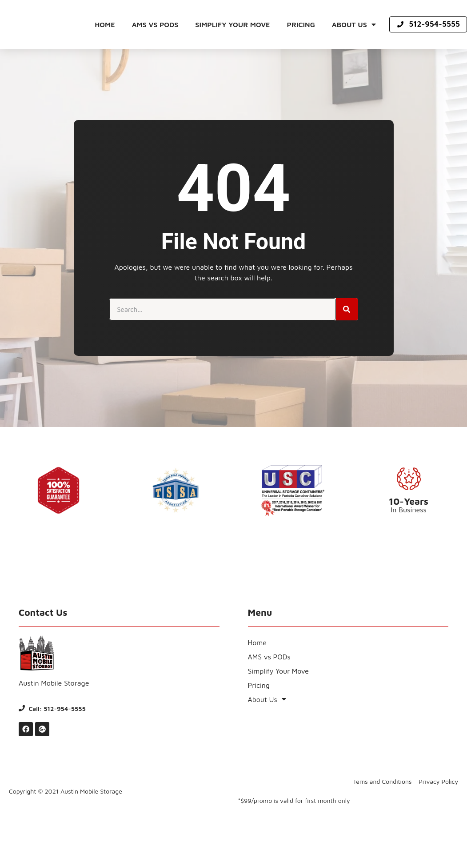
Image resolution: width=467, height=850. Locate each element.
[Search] (347, 309)
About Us (354, 24)
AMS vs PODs (155, 24)
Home (105, 24)
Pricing (301, 24)
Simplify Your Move (232, 24)
